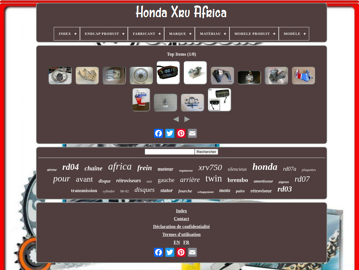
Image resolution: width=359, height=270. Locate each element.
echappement (206, 192)
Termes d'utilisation (181, 234)
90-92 (124, 191)
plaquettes (309, 170)
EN (177, 242)
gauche (166, 180)
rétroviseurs (128, 180)
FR (186, 242)
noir (149, 181)
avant (84, 179)
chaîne (93, 168)
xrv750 (210, 167)
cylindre (109, 191)
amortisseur (263, 181)
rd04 (71, 167)
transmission (84, 190)
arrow (52, 170)
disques (144, 189)
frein (144, 168)
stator (166, 190)
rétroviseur (261, 190)
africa (120, 166)
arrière (190, 179)
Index (181, 210)
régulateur (186, 170)
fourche (185, 191)
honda (264, 166)
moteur (165, 169)
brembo (238, 179)
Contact (181, 218)
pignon (284, 182)
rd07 (302, 178)
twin (214, 178)
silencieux (237, 169)
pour (61, 178)
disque (105, 181)
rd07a (289, 169)
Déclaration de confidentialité (181, 226)
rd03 (285, 189)
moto (224, 190)
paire (240, 191)
